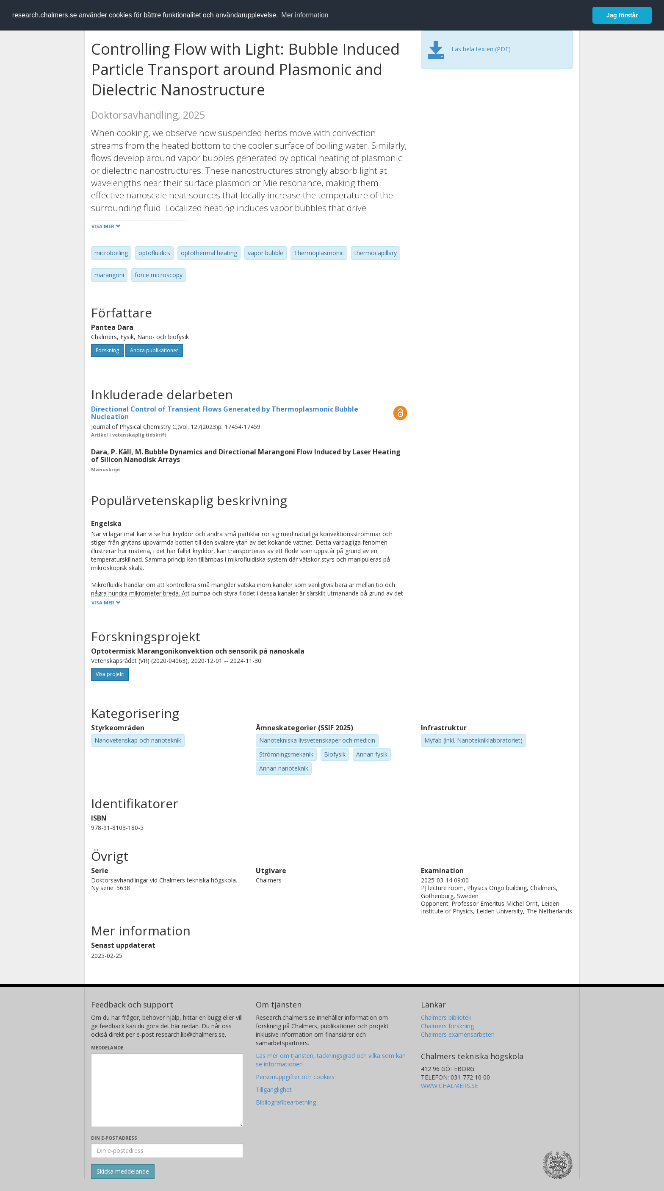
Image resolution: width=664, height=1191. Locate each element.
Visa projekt (110, 674)
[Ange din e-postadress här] (167, 1151)
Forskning (107, 350)
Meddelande (107, 1047)
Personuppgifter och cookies (295, 1077)
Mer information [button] (304, 15)
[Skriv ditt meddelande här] (167, 1090)
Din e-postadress (114, 1138)
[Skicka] (123, 1171)
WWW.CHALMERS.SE (449, 1086)
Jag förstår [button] (622, 15)
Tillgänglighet (274, 1089)
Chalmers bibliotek (446, 1017)
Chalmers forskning (447, 1026)
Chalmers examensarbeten (458, 1034)
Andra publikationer (154, 350)
